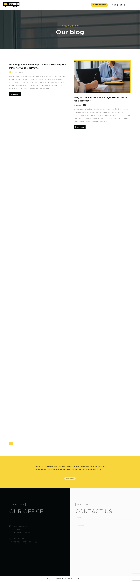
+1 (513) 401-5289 (99, 5)
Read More (15, 94)
